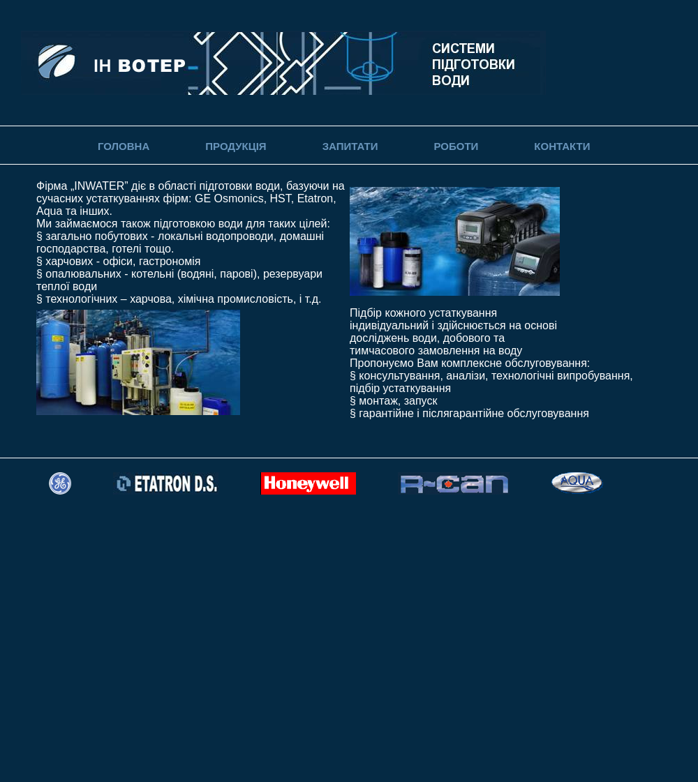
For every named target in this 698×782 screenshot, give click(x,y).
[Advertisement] (131, 648)
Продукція (235, 146)
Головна (123, 146)
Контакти (562, 146)
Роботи (455, 146)
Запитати (350, 146)
